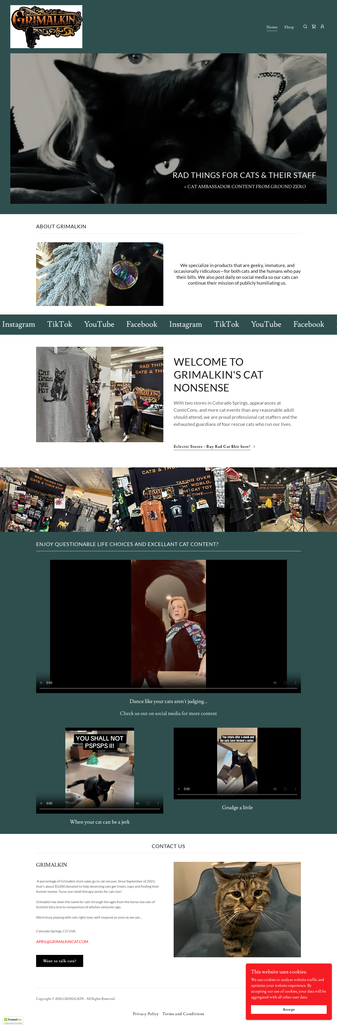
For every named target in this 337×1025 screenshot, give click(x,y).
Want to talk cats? (59, 961)
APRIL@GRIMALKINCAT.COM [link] (62, 941)
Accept (289, 1009)
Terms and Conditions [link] (183, 1013)
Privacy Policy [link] (146, 1013)
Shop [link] (289, 27)
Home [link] (272, 27)
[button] (322, 26)
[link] (46, 25)
